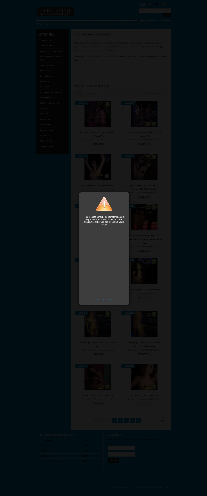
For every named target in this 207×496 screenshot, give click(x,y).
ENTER (101, 300)
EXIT (108, 300)
